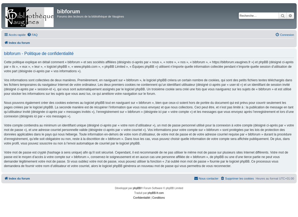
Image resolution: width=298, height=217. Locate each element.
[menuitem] (32, 35)
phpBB (137, 188)
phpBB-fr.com (156, 193)
